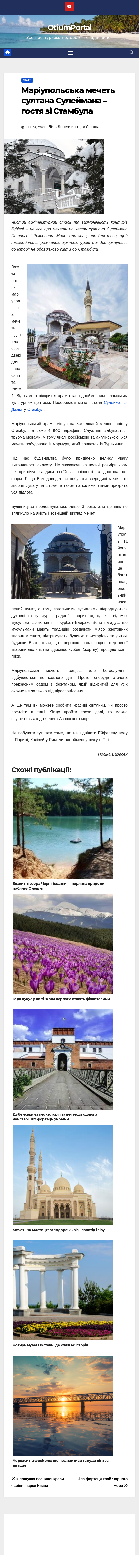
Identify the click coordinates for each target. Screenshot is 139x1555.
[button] (132, 52)
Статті (27, 80)
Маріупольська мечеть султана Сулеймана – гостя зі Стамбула (68, 100)
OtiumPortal (69, 27)
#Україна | (92, 126)
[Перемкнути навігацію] (70, 52)
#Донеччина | (67, 126)
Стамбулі (35, 409)
